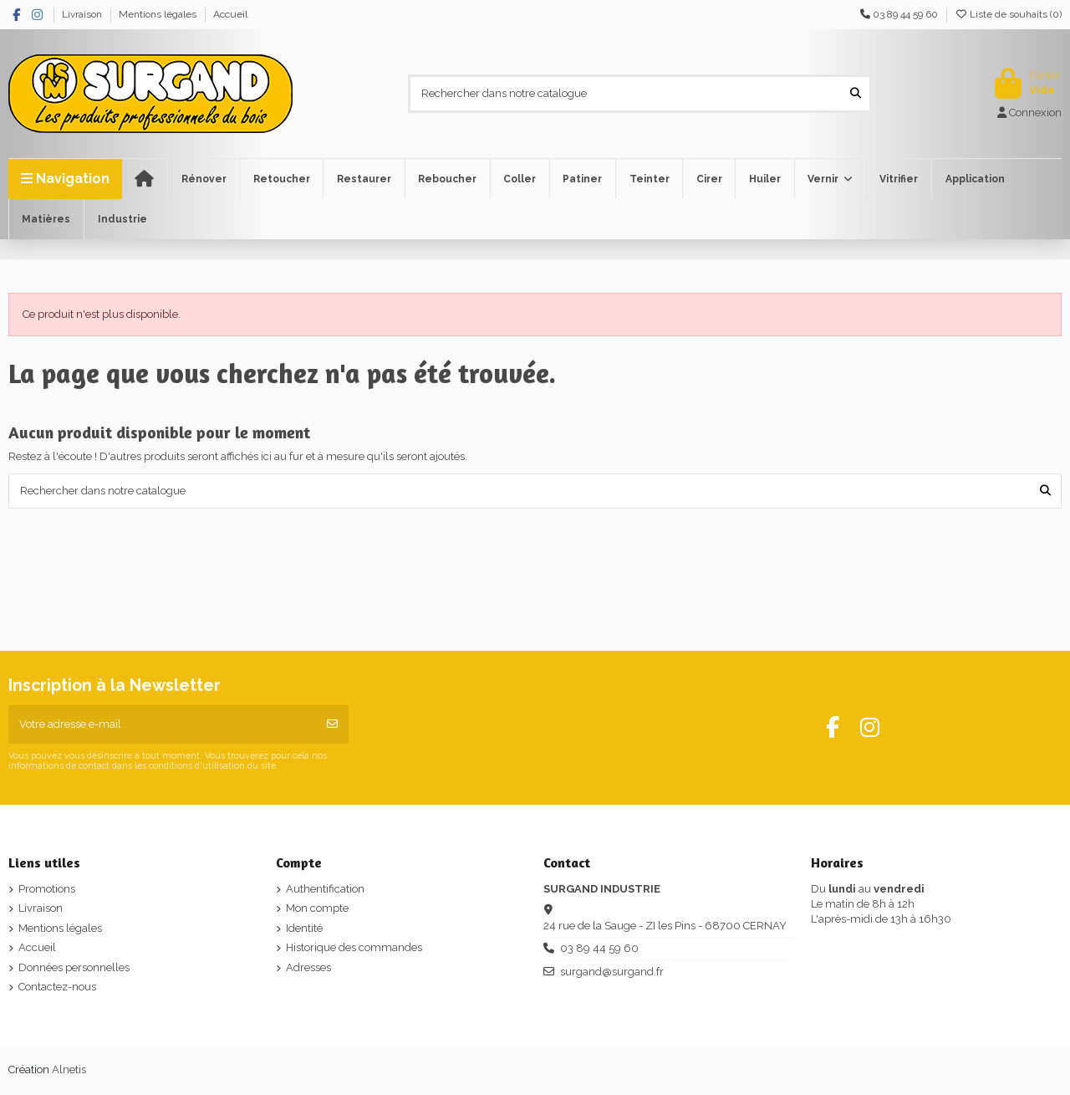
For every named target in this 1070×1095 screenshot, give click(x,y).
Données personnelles (74, 967)
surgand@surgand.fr (612, 971)
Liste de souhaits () (1008, 14)
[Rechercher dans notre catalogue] (855, 93)
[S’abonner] (332, 724)
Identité (304, 928)
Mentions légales (159, 14)
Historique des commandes (354, 947)
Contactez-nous (57, 986)
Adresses (308, 967)
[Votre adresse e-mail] (162, 724)
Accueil (230, 14)
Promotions (46, 889)
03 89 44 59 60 (599, 948)
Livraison (83, 14)
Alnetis (69, 1069)
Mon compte (317, 908)
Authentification (325, 889)
